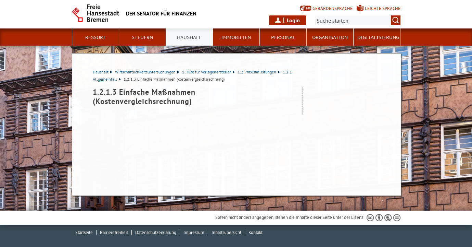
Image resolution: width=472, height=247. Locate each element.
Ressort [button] (95, 37)
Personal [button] (283, 37)
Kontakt (255, 232)
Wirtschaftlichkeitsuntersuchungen (147, 71)
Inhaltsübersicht (226, 232)
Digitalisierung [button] (378, 37)
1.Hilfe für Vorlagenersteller (208, 71)
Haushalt (102, 71)
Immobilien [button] (236, 37)
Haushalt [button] (189, 37)
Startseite (84, 232)
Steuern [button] (142, 37)
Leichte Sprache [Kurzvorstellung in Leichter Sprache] (382, 8)
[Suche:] (357, 20)
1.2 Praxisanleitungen (259, 71)
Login (293, 20)
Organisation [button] (330, 37)
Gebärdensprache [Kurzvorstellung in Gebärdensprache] (332, 8)
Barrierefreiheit (114, 232)
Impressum (193, 232)
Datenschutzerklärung (155, 232)
